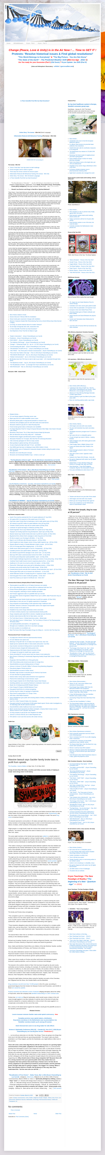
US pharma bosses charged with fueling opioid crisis (24, 648)
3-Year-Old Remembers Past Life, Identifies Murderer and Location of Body (81, 695)
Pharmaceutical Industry (45, 1099)
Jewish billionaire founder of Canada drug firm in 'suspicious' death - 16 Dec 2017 (32, 573)
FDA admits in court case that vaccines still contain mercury (26, 716)
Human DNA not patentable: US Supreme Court (82, 308)
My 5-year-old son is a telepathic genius (80, 435)
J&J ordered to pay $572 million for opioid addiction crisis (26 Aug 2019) (29, 523)
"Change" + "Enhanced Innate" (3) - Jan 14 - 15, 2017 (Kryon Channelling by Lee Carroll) (34, 344)
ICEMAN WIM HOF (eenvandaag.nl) (35, 159)
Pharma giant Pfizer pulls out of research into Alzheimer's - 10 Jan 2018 (29, 571)
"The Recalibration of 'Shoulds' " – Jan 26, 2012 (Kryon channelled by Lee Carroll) (35, 183)
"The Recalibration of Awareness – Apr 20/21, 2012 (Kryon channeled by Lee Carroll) (32, 483)
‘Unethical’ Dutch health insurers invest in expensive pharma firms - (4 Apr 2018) (32, 561)
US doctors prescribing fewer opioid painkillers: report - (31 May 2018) (29, 557)
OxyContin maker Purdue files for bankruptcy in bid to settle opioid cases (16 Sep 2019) (34, 521)
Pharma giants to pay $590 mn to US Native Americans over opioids (28, 585)
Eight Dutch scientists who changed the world (81, 173)
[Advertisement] (21, 1133)
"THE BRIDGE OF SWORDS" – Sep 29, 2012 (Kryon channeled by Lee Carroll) (31, 500)
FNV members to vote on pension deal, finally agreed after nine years (81, 212)
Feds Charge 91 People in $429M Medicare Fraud (23, 687)
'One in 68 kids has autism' (76, 857)
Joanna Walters (22, 766)
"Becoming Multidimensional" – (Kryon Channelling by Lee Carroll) (79, 771)
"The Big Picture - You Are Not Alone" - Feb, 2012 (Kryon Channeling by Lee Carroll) (83, 808)
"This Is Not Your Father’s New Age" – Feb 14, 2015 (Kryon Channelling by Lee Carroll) (82, 941)
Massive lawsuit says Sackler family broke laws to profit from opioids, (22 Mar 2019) (33, 534)
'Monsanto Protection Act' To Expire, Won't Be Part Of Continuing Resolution (30, 438)
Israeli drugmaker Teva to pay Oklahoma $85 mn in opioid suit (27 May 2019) (31, 529)
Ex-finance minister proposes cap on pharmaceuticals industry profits (28, 612)
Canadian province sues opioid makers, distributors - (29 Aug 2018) (28, 550)
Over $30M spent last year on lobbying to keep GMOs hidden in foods (29, 447)
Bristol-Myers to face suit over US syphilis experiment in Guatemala (28, 601)
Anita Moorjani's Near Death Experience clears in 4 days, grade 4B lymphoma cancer (82, 755)
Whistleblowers (18, 43)
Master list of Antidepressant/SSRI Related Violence (24, 685)
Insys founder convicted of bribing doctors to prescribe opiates (27, 646)
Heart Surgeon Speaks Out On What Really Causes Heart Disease (28, 681)
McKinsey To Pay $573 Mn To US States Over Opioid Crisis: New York (29, 642)
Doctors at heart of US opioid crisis (19, 607)
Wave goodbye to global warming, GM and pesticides (24, 443)
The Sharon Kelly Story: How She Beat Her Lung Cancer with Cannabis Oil (82, 745)
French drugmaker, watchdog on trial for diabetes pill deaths (26, 591)
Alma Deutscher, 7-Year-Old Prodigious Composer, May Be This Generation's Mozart (81, 467)
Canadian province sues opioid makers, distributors (35, 1018)
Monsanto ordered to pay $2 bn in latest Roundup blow (25, 424)
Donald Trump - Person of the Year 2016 (80, 262)
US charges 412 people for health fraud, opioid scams (24, 652)
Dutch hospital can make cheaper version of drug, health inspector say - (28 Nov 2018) (33, 542)
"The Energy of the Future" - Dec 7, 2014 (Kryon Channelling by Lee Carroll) (82, 634)
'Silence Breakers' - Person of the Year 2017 (81, 260)
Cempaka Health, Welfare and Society (44, 8)
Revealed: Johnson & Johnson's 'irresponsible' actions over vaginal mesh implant (32, 605)
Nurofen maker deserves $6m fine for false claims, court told (26, 616)
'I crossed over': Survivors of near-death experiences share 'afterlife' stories (80, 741)
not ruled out (19, 997)
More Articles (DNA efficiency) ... (78, 386)
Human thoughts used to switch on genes (21, 169)
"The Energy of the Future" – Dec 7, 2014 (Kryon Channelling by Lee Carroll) (82, 801)
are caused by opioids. (19, 988)
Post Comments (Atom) (22, 1116)
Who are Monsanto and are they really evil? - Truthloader (25, 434)
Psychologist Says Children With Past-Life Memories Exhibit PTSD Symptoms (80, 687)
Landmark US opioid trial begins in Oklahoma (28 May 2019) (26, 527)
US (16, 1101)
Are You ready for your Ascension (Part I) (34, 62)
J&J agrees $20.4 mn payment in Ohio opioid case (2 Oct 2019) (27, 519)
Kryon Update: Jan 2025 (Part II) (74, 62)
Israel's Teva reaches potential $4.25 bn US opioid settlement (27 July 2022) (30, 517)
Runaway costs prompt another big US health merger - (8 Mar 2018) (28, 567)
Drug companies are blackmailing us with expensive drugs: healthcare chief (30, 603)
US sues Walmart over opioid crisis (19, 639)
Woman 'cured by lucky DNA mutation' (79, 748)
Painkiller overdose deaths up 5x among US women (35, 1022)
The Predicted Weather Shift (54, 60)
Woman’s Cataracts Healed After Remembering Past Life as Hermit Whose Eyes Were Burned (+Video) (82, 751)
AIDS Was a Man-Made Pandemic (19, 695)
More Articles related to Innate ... (19, 315)
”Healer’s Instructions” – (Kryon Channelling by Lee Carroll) (26, 336)
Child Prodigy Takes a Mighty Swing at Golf (81, 444)
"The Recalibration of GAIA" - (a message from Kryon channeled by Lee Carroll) (31, 364)
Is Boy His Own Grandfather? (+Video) (80, 701)
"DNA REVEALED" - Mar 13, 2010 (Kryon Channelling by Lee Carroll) (29, 367)
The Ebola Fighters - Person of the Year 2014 (81, 266)
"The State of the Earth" (28, 60)
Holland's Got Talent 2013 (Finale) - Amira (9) (81, 457)
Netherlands (29, 1099)
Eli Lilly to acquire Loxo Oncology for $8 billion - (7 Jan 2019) (26, 538)
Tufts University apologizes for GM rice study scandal (24, 441)
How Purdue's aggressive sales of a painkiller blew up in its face (27, 593)
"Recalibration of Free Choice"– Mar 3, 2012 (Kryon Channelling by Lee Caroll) (32, 470)
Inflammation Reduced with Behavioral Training (28, 136)
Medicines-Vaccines (21, 1099)
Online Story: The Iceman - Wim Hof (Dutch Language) (25, 176)
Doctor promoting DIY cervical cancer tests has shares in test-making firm (30, 654)
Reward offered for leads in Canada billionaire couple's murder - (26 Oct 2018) (31, 544)
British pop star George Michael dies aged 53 (81, 501)
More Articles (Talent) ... (75, 424)
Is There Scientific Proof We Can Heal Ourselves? (35, 101)
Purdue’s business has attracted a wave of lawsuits (23, 991)
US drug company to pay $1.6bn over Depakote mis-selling (26, 712)
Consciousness (21, 1097)
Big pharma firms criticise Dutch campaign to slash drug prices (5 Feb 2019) (30, 536)
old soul (79, 597)
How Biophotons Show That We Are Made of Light (23, 331)
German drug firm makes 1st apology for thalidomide (24, 691)
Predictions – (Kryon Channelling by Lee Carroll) (23, 338)
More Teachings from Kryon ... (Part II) (79, 936)
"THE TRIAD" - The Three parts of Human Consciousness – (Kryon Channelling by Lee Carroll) (36, 350)
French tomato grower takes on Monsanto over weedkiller (25, 427)
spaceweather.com (66, 66)
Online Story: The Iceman (26, 132)
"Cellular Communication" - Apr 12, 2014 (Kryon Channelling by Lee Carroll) (30, 357)
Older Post (58, 1113)
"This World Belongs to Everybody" (34, 57)
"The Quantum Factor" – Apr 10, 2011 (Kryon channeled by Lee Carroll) (81, 823)
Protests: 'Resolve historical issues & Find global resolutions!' (52, 53)
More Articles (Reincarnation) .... (78, 681)
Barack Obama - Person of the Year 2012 (80, 270)
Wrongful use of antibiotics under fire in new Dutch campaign (26, 626)
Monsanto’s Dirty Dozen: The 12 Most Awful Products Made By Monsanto (30, 432)
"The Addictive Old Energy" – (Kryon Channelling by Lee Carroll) (27, 342)
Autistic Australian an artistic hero (78, 855)
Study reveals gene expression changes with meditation (25, 319)
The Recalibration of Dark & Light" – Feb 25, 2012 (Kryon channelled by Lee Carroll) (35, 460)
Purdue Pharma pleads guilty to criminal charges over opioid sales (28, 589)
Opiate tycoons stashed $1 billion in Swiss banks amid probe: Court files (29, 644)
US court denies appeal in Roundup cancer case (23, 416)
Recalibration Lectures (21, 485)
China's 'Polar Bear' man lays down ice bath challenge (24, 167)
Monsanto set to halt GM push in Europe (21, 453)
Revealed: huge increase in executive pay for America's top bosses (28, 672)
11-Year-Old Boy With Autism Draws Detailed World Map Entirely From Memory (81, 852)
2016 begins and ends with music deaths (80, 426)
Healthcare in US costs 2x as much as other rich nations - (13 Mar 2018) (29, 563)
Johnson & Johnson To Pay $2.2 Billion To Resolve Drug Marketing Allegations (31, 666)
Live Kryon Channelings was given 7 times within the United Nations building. (82, 951)
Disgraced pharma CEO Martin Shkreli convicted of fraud (25, 650)
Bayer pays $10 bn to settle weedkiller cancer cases (24, 418)
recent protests (52, 861)
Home (8, 43)
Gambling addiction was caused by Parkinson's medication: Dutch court (29, 683)
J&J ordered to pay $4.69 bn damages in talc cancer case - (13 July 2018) (30, 552)
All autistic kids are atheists (76, 870)
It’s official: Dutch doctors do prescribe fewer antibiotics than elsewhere (81, 145)
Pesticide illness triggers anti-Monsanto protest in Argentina (26, 436)
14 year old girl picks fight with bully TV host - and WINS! (25, 445)
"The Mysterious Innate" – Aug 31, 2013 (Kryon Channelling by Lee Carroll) (30, 362)
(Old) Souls (11, 471)
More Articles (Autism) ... (76, 847)
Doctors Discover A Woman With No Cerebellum (23, 317)
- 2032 (77, 60)
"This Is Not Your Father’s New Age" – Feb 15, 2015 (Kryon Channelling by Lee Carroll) (33, 353)
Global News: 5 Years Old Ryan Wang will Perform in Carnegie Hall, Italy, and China (80, 463)
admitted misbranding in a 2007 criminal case (45, 993)
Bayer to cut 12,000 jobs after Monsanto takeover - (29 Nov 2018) (28, 540)
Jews (53, 1097)
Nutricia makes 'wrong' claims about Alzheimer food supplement (27, 676)
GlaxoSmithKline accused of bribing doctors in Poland (24, 664)
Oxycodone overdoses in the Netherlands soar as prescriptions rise (35, 1020)
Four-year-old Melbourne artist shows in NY (81, 470)
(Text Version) (58, 510)
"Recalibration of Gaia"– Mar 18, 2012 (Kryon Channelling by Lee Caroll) (81, 805)
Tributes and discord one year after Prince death (82, 496)
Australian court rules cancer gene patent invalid (82, 305)
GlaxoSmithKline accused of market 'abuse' (22, 670)
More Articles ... (73, 138)
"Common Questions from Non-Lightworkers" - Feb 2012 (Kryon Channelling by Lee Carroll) (82, 812)
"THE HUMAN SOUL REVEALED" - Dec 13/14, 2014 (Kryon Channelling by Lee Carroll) (82, 798)
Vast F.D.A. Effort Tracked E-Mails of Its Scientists (23, 701)
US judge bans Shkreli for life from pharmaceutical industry (26, 637)
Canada (15, 1097)
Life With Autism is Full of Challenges (79, 868)
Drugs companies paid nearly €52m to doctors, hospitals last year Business (30, 614)
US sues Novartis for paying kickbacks (20, 674)
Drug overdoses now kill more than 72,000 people (23, 984)
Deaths (31, 1097)
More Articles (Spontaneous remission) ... (80, 731)
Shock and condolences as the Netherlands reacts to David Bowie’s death (81, 503)
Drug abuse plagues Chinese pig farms (20, 668)
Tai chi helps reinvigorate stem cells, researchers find (24, 326)
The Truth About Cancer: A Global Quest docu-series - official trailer (28, 618)
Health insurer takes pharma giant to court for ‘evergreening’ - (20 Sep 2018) (31, 548)
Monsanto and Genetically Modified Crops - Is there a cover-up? (27, 455)
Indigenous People (38, 1097)
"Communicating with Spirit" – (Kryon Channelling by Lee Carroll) (27, 346)
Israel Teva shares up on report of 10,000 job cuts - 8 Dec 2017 (27, 578)
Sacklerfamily (53, 813)
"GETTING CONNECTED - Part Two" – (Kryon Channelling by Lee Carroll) (82, 786)
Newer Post (12, 1113)
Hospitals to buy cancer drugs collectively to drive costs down (26, 610)
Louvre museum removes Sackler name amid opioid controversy (33, 1014)
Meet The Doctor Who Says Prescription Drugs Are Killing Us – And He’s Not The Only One (35, 630)
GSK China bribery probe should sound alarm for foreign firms (27, 662)
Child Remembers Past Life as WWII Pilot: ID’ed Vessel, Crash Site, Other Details (82, 691)
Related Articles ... (15, 414)
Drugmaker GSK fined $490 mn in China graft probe (24, 660)
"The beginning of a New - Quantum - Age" (82, 881)
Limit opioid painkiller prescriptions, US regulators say (24, 624)
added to (45, 836)
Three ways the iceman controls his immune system (24, 171)
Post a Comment (15, 1110)
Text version (44, 1031)
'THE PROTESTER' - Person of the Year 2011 (82, 272)
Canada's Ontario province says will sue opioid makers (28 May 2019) (29, 525)
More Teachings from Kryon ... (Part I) (79, 938)
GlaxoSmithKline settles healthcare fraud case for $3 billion (26, 707)
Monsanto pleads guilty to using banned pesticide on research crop (28, 420)
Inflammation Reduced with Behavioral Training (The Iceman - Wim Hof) (29, 174)
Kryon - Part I (30, 43)
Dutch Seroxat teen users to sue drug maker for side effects (35, 1026)
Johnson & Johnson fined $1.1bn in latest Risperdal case (25, 714)
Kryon (56, 1097)
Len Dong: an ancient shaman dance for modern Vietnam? (26, 324)
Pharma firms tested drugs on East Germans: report (24, 679)
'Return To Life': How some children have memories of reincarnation (80, 684)
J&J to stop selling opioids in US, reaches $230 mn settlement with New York (31, 587)
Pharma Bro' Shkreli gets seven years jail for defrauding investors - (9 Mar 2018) (32, 565)
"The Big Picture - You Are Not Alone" (70, 57)
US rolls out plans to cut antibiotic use (20, 628)
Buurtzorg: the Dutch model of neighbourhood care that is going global (81, 155)
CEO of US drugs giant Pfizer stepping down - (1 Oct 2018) (26, 546)
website (56, 66)
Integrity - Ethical (47, 1097)
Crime (27, 1097)
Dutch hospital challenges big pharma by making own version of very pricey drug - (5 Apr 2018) (36, 559)
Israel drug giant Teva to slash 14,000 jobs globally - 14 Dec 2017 (28, 575)
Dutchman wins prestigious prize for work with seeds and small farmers (29, 422)
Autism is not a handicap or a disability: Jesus (81, 863)
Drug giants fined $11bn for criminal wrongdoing (23, 689)
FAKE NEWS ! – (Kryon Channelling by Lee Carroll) (24, 340)
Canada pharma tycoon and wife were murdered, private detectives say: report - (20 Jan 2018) (35, 569)
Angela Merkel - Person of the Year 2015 (80, 264)
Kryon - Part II (42, 43)
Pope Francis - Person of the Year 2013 (80, 268)
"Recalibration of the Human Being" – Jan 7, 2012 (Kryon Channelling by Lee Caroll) (83, 816)
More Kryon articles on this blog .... (79, 934)
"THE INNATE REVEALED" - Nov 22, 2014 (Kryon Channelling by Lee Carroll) (31, 355)
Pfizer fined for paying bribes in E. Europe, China (23, 693)
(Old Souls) (55, 62)
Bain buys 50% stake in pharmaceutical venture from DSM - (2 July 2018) (30, 555)
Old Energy (35, 1099)
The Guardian (12, 766)
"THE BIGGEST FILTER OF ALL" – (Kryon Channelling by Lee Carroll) (29, 348)
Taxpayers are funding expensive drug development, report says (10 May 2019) (31, 531)
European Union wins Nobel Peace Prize (80, 310)
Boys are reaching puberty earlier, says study (81, 400)
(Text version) (55, 186)
